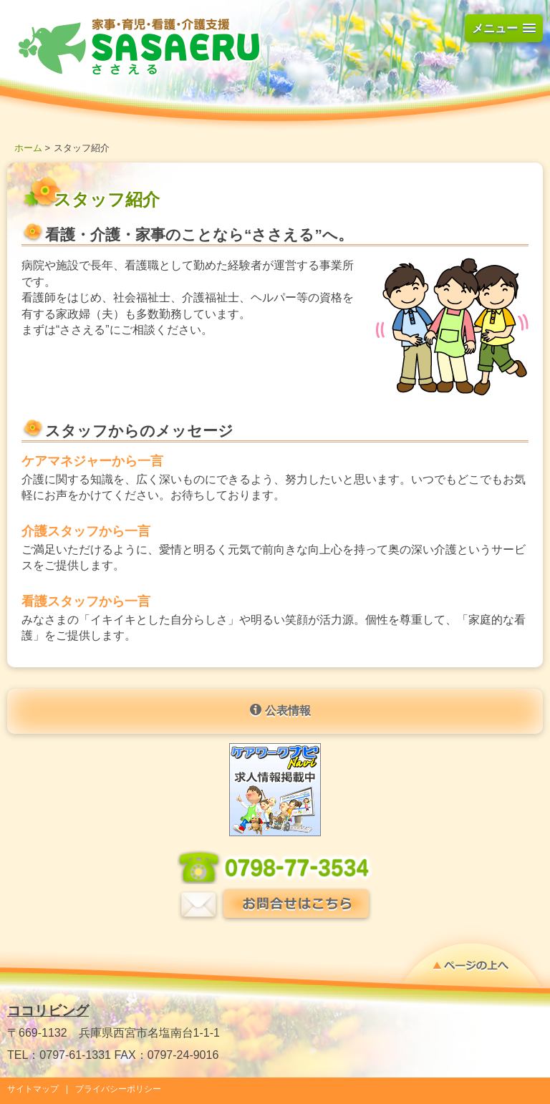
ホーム (28, 147)
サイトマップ (33, 1089)
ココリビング (48, 1010)
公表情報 (280, 710)
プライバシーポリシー (118, 1089)
